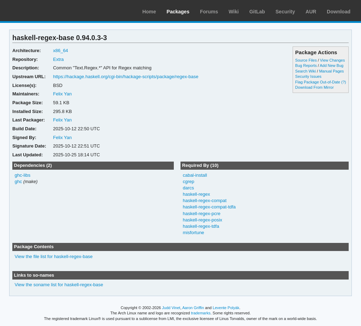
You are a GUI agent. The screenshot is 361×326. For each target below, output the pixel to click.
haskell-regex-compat (204, 200)
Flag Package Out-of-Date (317, 82)
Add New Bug (331, 65)
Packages (178, 11)
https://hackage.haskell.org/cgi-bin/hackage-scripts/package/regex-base (125, 76)
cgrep (188, 181)
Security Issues (308, 76)
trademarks (200, 313)
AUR (311, 11)
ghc (18, 181)
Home (149, 11)
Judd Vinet (171, 308)
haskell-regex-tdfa (201, 226)
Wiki (234, 11)
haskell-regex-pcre (201, 213)
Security (285, 11)
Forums (209, 11)
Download (338, 11)
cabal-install (195, 175)
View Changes (332, 60)
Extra (58, 59)
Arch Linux (38, 11)
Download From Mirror (314, 87)
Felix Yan (62, 93)
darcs (188, 187)
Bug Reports (306, 65)
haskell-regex (196, 194)
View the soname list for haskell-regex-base (59, 284)
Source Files (306, 60)
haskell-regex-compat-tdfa (209, 206)
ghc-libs (23, 175)
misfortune (193, 232)
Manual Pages (331, 71)
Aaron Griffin (193, 308)
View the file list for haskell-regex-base (54, 256)
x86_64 (60, 50)
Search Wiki (305, 71)
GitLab (257, 11)
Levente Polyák (226, 308)
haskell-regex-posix (202, 219)
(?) (343, 82)
